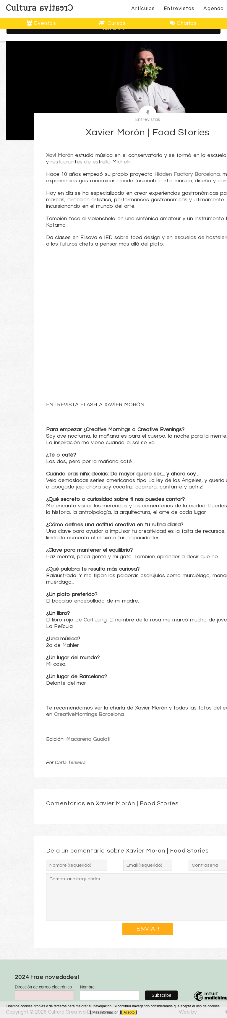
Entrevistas (179, 8)
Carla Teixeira (70, 762)
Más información (106, 1012)
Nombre (87, 987)
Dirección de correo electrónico (43, 987)
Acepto (129, 1012)
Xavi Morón (59, 155)
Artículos (143, 8)
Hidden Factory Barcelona (187, 174)
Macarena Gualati (88, 739)
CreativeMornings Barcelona (89, 714)
